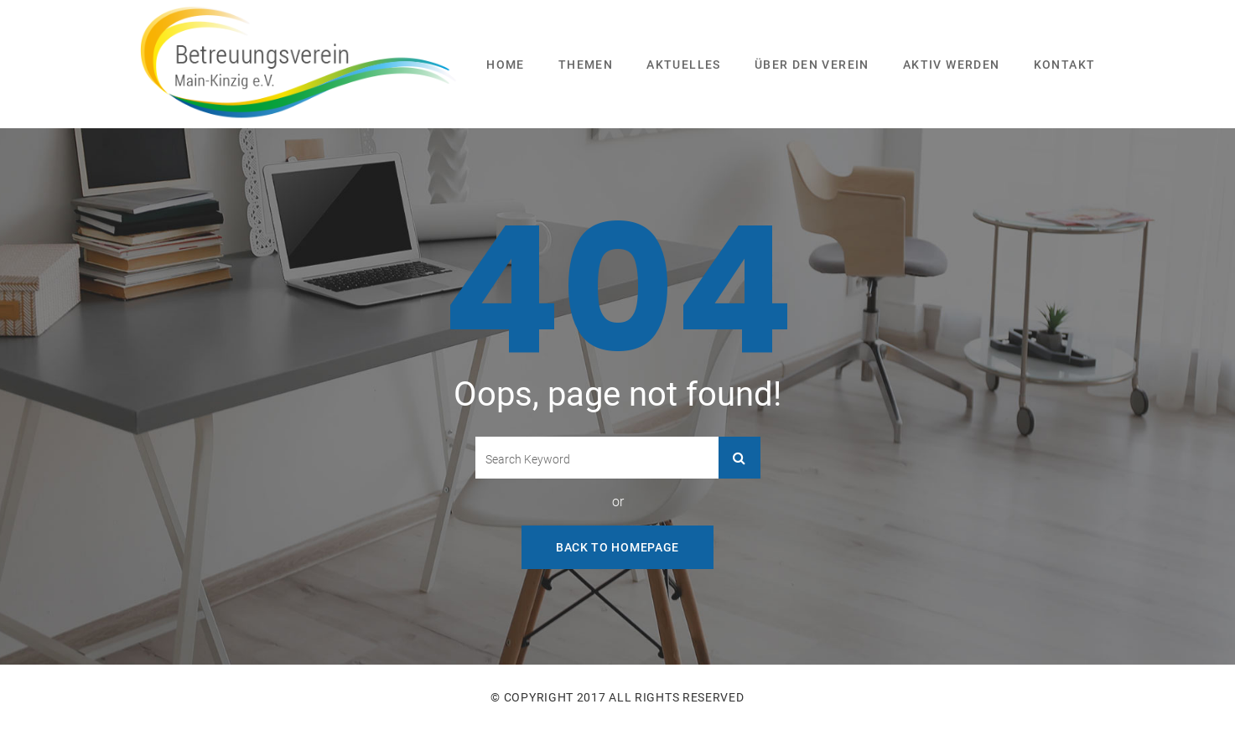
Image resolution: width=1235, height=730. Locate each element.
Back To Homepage (617, 547)
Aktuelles (683, 64)
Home (505, 64)
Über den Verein (812, 64)
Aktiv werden (951, 64)
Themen (585, 64)
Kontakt (1065, 64)
